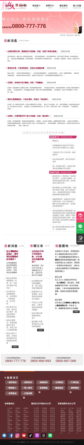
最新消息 (77, 35)
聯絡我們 (80, 241)
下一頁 (61, 133)
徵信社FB (53, 442)
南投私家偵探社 (71, 423)
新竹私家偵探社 (79, 414)
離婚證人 (55, 141)
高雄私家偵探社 (71, 427)
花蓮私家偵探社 (71, 431)
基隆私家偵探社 (63, 414)
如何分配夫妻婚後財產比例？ (37, 315)
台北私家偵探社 (79, 410)
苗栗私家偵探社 (63, 418)
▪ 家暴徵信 (11, 393)
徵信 (43, 442)
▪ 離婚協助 (58, 388)
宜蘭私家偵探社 (63, 431)
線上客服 (80, 219)
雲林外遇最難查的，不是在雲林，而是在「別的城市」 (28, 99)
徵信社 (68, 35)
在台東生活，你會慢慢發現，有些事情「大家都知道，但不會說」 (11, 297)
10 (56, 133)
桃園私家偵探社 (71, 414)
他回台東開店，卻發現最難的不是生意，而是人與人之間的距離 (11, 325)
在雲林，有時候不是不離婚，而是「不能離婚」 (25, 83)
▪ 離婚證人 (11, 388)
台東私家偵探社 (79, 431)
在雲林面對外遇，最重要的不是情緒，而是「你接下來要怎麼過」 (32, 51)
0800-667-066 (66, 361)
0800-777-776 (24, 26)
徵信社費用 (60, 442)
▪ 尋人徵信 (27, 388)
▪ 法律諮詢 (58, 382)
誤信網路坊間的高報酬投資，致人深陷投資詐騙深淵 (37, 284)
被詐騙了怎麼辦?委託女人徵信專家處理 (37, 324)
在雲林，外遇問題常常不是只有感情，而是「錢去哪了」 (29, 116)
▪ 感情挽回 (27, 382)
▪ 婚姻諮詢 (43, 382)
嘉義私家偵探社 (79, 423)
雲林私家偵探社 (63, 423)
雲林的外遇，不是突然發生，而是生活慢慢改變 (25, 68)
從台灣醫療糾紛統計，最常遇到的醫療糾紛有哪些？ (12, 255)
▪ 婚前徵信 (11, 382)
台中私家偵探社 (71, 418)
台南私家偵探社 (63, 427)
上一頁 (25, 133)
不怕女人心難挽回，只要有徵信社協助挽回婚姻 (37, 306)
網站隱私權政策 (69, 442)
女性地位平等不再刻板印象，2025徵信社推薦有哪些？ (38, 256)
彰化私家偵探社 (79, 418)
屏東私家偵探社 (79, 427)
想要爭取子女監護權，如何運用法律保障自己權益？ (37, 295)
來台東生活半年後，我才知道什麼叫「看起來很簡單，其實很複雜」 (11, 312)
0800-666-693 (41, 361)
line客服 (80, 230)
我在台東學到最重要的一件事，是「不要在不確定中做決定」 (11, 283)
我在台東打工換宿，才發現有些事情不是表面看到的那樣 (11, 338)
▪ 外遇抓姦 (74, 382)
